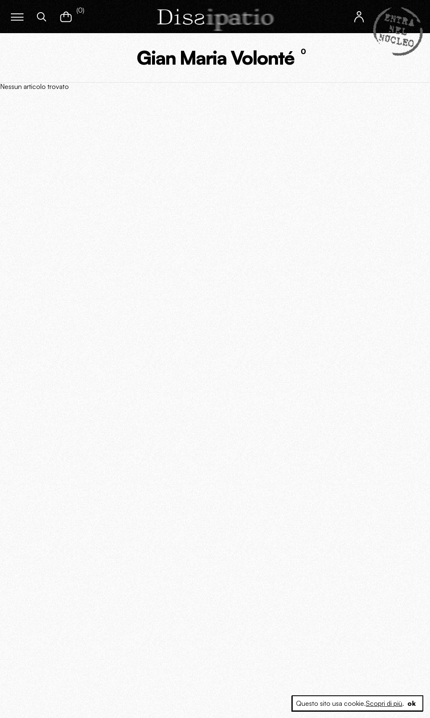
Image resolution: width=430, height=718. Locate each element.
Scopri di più (384, 703)
